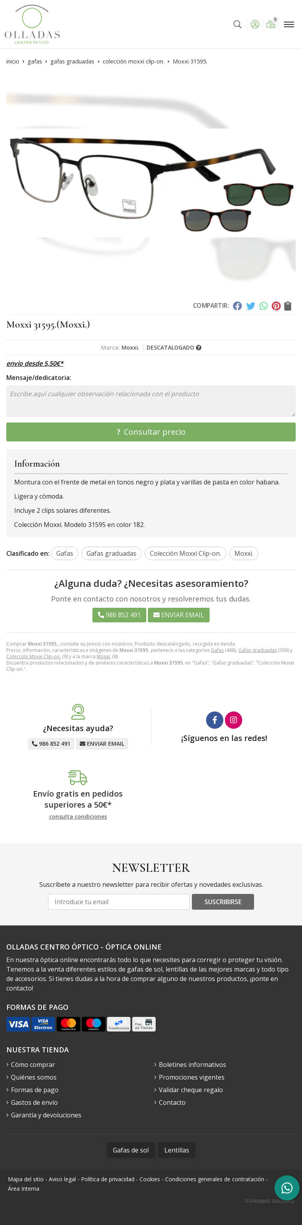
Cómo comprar (33, 1064)
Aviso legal (62, 1179)
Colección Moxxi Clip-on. (33, 656)
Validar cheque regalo (191, 1089)
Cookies (150, 1179)
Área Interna (23, 1188)
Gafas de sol (131, 1150)
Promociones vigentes (192, 1077)
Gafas (217, 650)
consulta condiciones (78, 817)
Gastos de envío (34, 1102)
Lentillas (176, 1150)
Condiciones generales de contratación (214, 1179)
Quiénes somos (34, 1077)
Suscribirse (222, 901)
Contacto (172, 1102)
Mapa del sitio (26, 1179)
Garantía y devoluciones (46, 1115)
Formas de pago (35, 1089)
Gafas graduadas (257, 650)
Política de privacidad (107, 1179)
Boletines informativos (192, 1064)
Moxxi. (104, 656)
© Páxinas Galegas (269, 1201)
